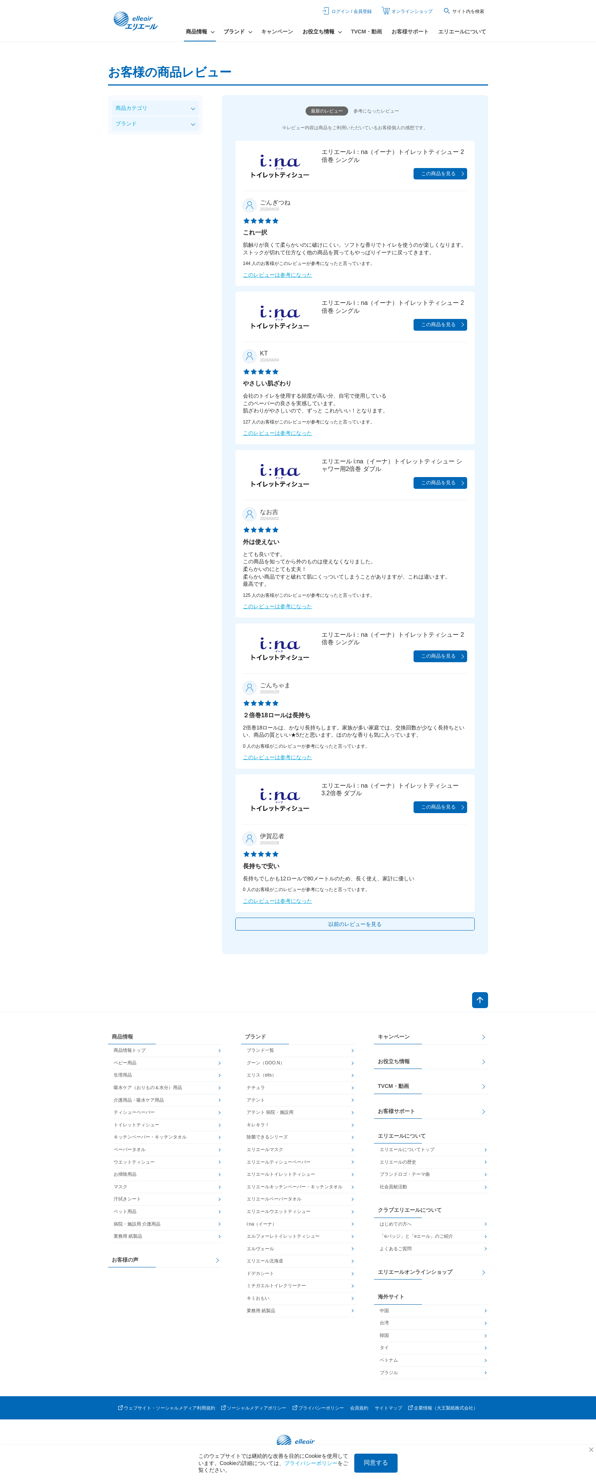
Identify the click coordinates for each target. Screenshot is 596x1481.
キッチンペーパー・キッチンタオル (150, 1137)
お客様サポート (410, 32)
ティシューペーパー (134, 1112)
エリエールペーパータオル (274, 1199)
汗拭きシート (127, 1199)
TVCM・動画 (366, 32)
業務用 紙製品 (128, 1236)
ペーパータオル (130, 1149)
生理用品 (123, 1075)
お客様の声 (125, 1260)
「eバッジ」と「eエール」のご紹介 (416, 1236)
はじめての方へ (396, 1224)
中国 (384, 1310)
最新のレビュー (327, 111)
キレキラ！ (258, 1124)
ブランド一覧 (260, 1050)
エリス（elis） (261, 1075)
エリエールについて (462, 32)
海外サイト (391, 1297)
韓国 (384, 1335)
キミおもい (258, 1298)
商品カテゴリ (131, 108)
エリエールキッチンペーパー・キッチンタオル (294, 1186)
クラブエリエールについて (410, 1210)
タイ (384, 1347)
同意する (376, 1462)
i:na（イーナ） (262, 1224)
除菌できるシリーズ (267, 1137)
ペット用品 (125, 1211)
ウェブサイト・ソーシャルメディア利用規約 (169, 1408)
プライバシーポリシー (321, 1408)
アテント (256, 1100)
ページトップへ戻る (480, 1000)
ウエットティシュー (134, 1162)
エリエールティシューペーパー (279, 1162)
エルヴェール (260, 1248)
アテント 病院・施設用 (270, 1112)
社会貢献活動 (393, 1186)
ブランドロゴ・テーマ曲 (405, 1174)
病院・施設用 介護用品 (137, 1224)
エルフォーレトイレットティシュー (283, 1236)
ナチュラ (256, 1087)
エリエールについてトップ (407, 1149)
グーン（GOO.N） (266, 1063)
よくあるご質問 (396, 1248)
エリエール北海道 (265, 1261)
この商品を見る (438, 173)
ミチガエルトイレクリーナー (276, 1285)
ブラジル (389, 1372)
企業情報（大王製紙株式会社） (446, 1408)
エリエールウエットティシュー (279, 1211)
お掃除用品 (125, 1174)
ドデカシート (260, 1273)
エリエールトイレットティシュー (281, 1174)
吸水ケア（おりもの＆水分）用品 (148, 1087)
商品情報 (122, 1037)
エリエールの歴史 (398, 1162)
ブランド (126, 124)
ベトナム (389, 1360)
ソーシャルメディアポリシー (256, 1408)
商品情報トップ (130, 1050)
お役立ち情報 (394, 1061)
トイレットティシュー (136, 1124)
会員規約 (359, 1408)
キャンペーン (277, 32)
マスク (120, 1186)
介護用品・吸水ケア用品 (139, 1100)
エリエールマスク (265, 1149)
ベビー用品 (125, 1063)
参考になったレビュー (376, 111)
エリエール (136, 20)
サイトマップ (388, 1408)
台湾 (384, 1323)
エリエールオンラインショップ (415, 1272)
